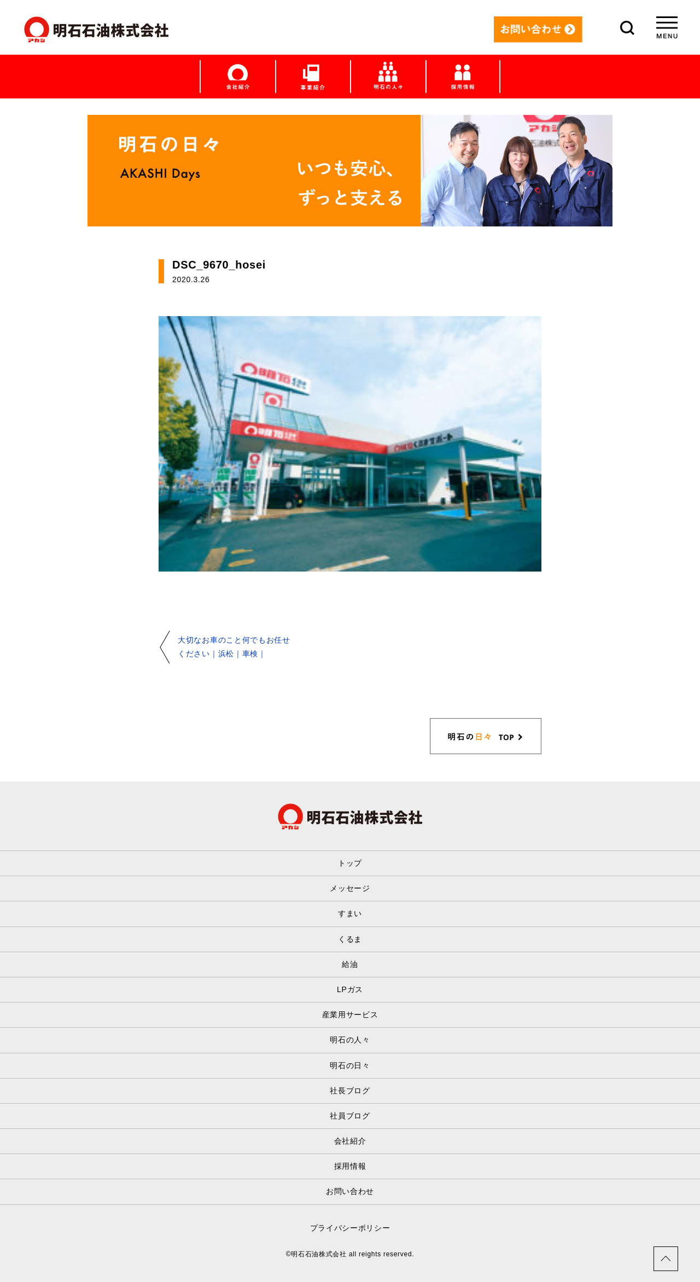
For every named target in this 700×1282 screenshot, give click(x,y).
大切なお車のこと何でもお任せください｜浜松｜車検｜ (234, 647)
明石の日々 (350, 1065)
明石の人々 (350, 1039)
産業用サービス (350, 1014)
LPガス (350, 989)
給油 (350, 964)
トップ (350, 863)
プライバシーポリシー (350, 1227)
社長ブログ (350, 1090)
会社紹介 (350, 1141)
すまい (350, 913)
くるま (350, 939)
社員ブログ (350, 1115)
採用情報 (350, 1166)
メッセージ (350, 888)
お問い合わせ (350, 1191)
